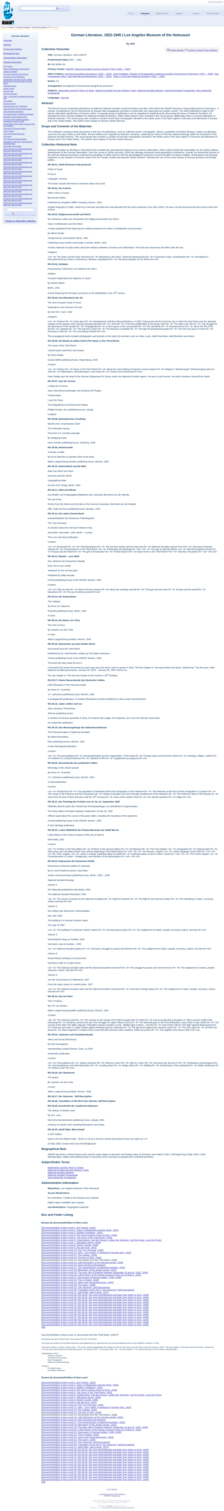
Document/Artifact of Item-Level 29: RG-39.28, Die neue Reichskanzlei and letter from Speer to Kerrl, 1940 (95, 1297)
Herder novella (9, 88)
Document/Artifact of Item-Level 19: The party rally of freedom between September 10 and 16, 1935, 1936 (94, 1272)
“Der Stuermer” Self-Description (15, 139)
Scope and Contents (13, 49)
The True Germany (10, 94)
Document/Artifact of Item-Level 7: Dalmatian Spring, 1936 (71, 1242)
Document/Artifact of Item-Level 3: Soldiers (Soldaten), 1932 (72, 1232)
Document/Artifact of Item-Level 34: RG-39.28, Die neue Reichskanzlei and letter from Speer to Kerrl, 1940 (95, 1310)
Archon (11, 27)
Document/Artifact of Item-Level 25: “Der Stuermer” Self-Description (75, 1287)
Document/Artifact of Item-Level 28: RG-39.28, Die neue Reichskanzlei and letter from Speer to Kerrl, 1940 (95, 1295)
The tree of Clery (10, 104)
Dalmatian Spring (10, 86)
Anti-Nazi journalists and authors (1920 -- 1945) (88, 74)
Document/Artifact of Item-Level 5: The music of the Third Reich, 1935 (76, 1237)
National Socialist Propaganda (180, 90)
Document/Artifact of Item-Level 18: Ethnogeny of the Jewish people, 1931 (79, 1270)
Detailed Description (13, 62)
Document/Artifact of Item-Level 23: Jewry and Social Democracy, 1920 (77, 1282)
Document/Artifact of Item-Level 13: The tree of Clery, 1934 (71, 1257)
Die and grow (8, 91)
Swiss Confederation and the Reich (16, 69)
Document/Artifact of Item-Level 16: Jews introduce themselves (73, 1265)
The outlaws (8, 101)
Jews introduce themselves (13, 111)
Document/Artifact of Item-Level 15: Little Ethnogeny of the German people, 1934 (82, 1262)
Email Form (116, 1496)
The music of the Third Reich (14, 77)
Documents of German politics (15, 128)
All (43, 1327)
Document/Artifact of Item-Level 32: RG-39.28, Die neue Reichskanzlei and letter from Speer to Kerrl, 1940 (95, 1305)
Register (114, 1489)
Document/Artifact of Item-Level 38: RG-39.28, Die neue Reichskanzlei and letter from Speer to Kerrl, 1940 (95, 1320)
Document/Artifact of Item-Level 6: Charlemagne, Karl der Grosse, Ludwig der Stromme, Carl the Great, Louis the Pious (101, 1240)
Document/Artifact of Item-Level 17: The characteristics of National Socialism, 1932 (83, 1267)
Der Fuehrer (8, 66)
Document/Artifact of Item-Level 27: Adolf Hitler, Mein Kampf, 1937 (75, 1292)
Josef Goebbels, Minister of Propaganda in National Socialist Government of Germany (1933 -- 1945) (163, 74)
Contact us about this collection (20, 221)
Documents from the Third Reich (15, 106)
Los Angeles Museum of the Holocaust (112, 1494)
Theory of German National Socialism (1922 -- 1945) (139, 76)
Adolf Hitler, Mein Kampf (12, 146)
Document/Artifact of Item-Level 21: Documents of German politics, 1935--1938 (81, 1277)
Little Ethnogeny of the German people (18, 109)
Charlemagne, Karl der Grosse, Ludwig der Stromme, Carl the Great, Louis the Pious (18, 81)
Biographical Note (12, 53)
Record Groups (213, 13)
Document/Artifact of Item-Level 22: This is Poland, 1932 (70, 1280)
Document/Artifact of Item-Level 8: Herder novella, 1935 (69, 1245)
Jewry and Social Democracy (14, 134)
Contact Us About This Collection (202, 50)
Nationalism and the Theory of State (76, 90)
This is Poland (9, 131)
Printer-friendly (177, 50)
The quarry (8, 136)
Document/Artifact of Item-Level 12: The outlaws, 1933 (69, 1255)
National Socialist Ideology (150, 90)
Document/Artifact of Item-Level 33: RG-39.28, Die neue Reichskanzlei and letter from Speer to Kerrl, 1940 (95, 1307)
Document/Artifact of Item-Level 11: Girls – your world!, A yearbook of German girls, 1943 (86, 1252)
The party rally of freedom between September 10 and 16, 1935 (16, 120)
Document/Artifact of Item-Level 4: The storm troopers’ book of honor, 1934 (79, 1235)
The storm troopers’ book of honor (16, 74)
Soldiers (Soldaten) (11, 72)
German (65, 97)
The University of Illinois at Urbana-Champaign (118, 1507)
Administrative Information (15, 58)
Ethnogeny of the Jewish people (15, 117)
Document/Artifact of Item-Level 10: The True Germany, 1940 (72, 1250)
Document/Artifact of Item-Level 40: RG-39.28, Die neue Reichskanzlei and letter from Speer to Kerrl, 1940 (95, 1325)
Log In (210, 2)
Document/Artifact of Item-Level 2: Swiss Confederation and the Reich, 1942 (80, 1230)
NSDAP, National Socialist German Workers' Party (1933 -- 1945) (98, 69)
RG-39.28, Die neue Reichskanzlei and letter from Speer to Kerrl (18, 150)
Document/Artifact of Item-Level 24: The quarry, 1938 (68, 1285)
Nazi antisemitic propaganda (62, 1177)
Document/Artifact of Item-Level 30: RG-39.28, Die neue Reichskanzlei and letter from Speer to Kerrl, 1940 (95, 1300)
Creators (196, 13)
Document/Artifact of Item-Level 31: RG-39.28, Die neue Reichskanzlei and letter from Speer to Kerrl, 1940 (95, 1302)
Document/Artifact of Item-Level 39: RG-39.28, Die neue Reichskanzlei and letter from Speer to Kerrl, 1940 (95, 1322)
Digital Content (162, 13)
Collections (145, 13)
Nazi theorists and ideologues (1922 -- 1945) (90, 76)
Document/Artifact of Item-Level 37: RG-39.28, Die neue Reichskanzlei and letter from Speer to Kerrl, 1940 (95, 1317)
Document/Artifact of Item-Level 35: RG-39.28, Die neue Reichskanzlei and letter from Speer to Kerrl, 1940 (95, 1312)
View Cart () (218, 2)
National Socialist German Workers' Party (115, 90)
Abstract (7, 45)
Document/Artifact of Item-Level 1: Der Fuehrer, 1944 (68, 1227)
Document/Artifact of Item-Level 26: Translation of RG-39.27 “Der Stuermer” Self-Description (87, 1290)
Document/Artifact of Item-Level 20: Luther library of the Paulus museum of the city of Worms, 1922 (91, 1275)
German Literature (24, 27)
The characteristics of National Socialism (18, 114)
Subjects (179, 13)
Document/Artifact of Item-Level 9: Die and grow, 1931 (69, 1247)
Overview (8, 40)
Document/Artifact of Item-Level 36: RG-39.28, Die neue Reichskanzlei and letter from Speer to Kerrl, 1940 (95, 1315)
